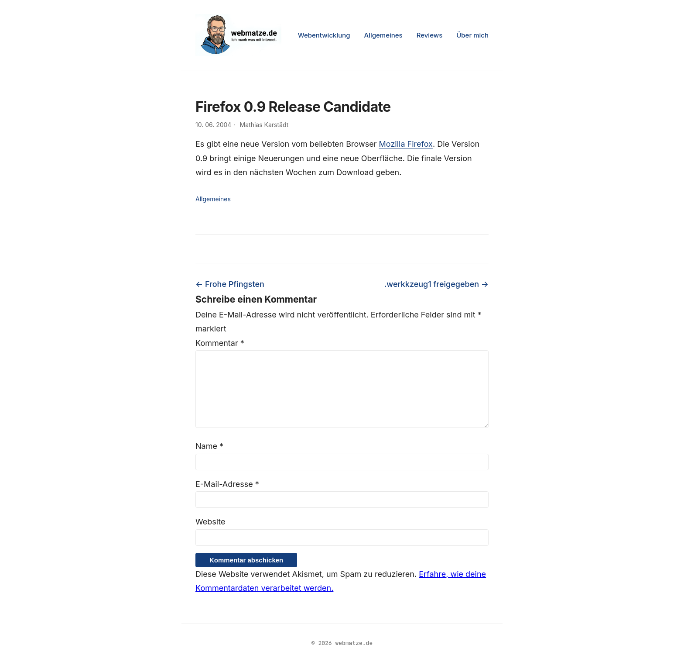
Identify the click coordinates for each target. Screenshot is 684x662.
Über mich (472, 35)
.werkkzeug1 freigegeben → (436, 284)
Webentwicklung (324, 35)
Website (210, 521)
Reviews (430, 35)
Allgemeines (383, 35)
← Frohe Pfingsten (229, 284)
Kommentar (219, 343)
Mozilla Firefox (406, 143)
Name (209, 446)
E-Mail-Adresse (227, 484)
